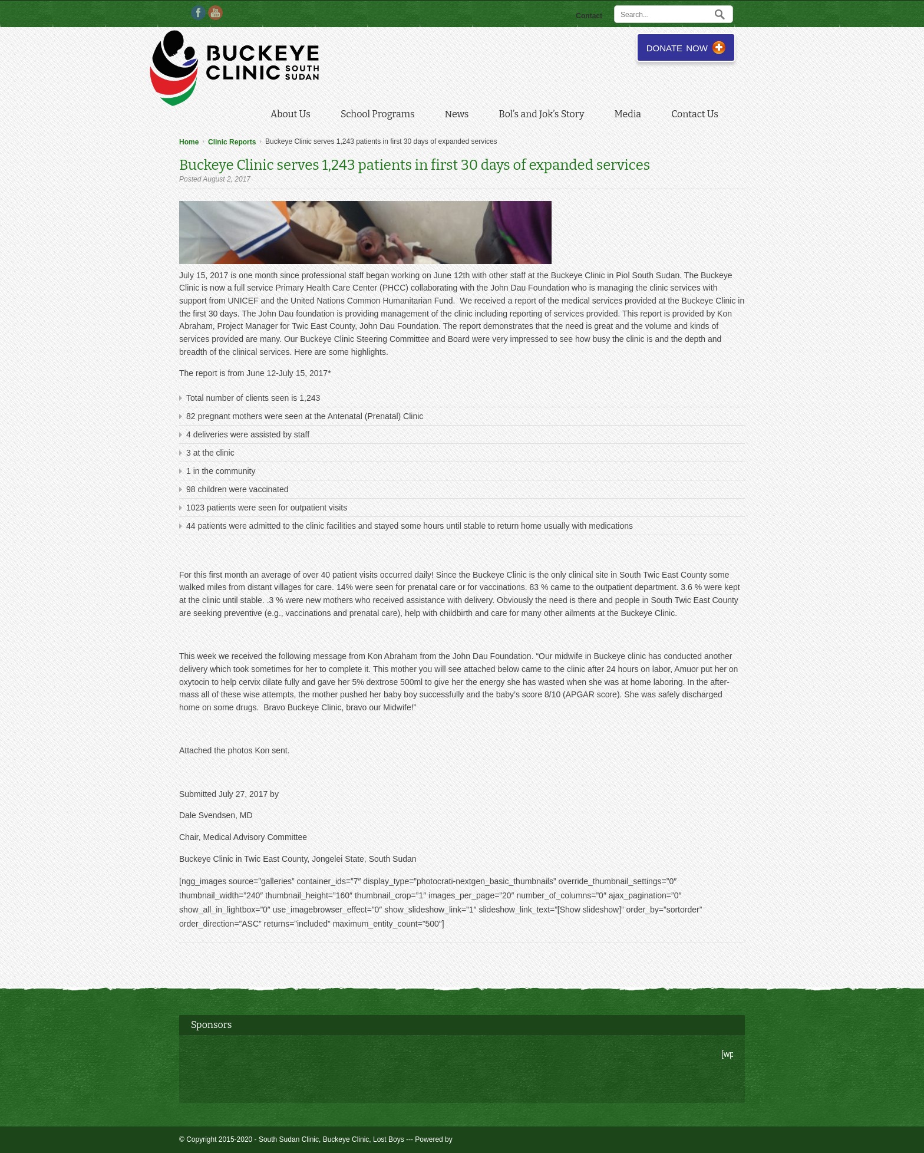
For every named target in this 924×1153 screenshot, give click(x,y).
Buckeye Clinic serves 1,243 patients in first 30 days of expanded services (414, 165)
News (459, 115)
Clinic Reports (232, 142)
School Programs (380, 115)
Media (630, 115)
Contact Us (694, 114)
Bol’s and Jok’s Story (544, 115)
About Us (293, 115)
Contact (589, 16)
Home (189, 142)
